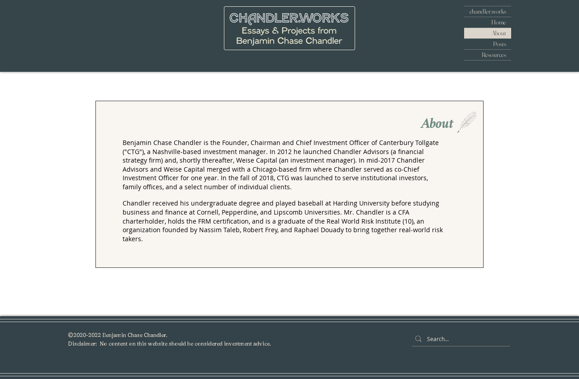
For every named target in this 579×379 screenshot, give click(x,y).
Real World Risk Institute (364, 221)
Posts (499, 44)
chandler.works (488, 11)
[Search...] (459, 339)
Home (498, 22)
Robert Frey (260, 229)
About (499, 33)
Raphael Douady (319, 229)
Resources (494, 55)
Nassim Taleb (219, 229)
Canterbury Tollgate (409, 142)
